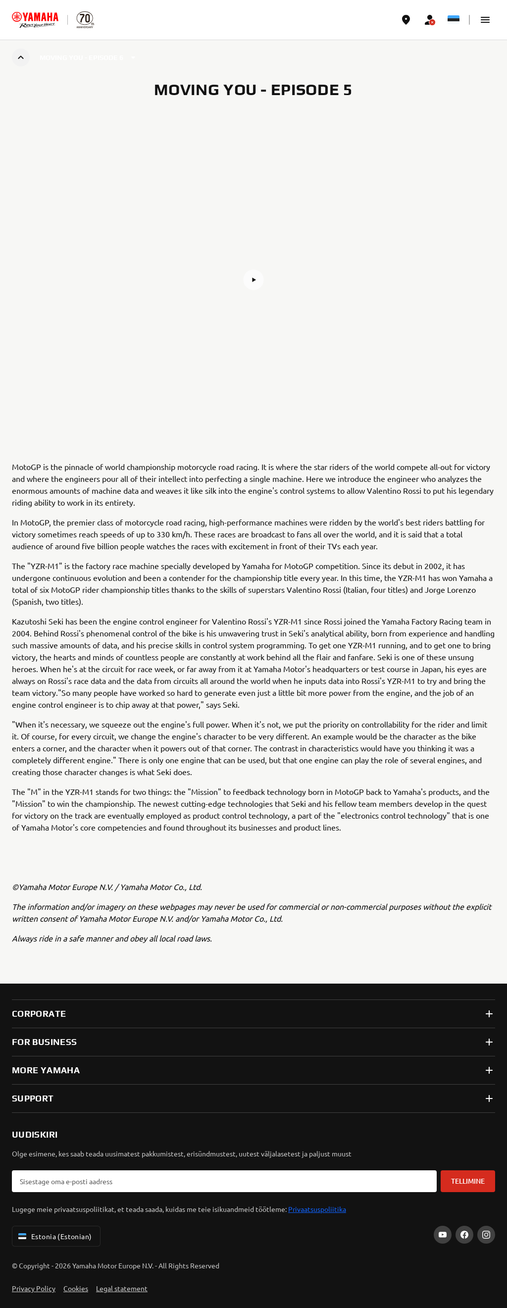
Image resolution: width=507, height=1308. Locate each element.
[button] (485, 20)
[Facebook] (464, 1235)
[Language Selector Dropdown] (453, 20)
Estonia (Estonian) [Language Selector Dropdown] (54, 1236)
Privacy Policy (33, 1288)
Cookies (75, 1288)
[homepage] (35, 20)
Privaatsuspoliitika (317, 1208)
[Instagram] (486, 1235)
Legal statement (122, 1288)
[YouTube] (443, 1235)
